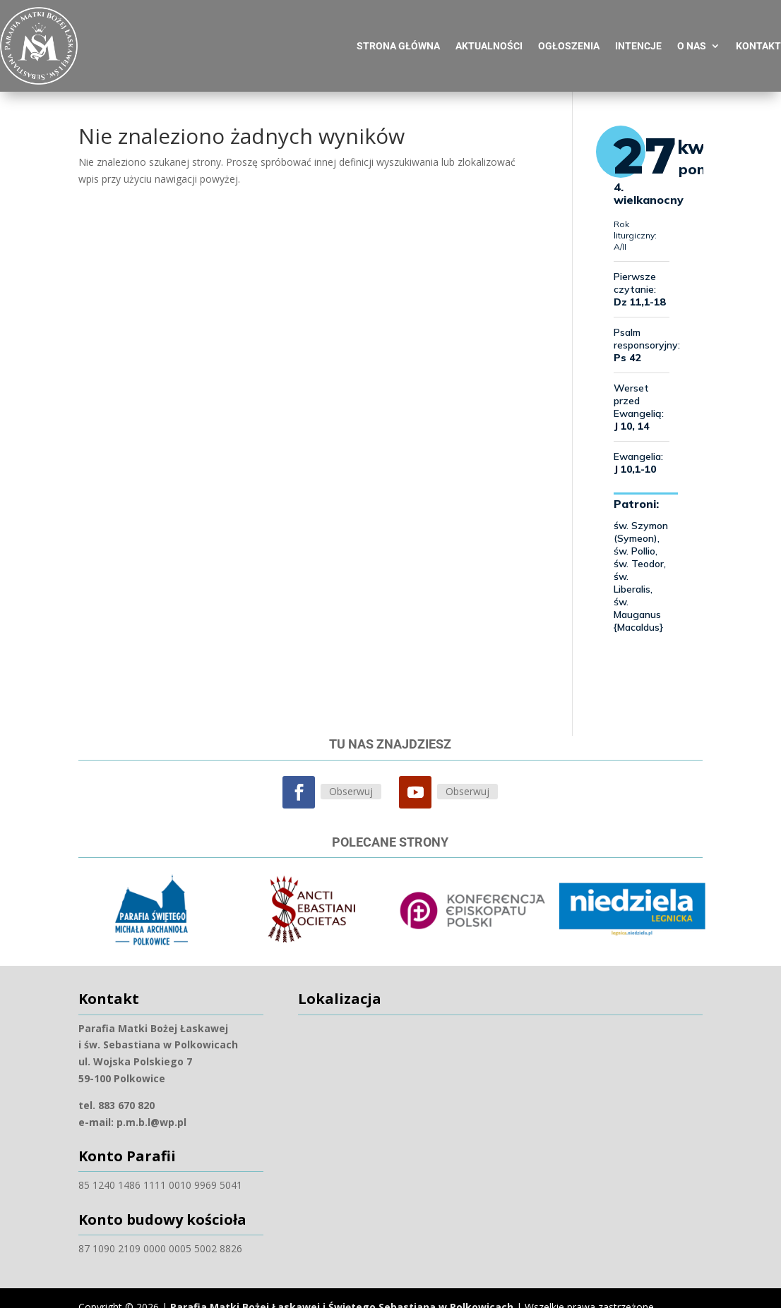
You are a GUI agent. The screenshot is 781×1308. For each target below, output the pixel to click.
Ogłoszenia (569, 39)
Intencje (638, 39)
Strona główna (398, 39)
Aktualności (489, 39)
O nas (691, 39)
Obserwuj (351, 785)
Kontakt (758, 39)
